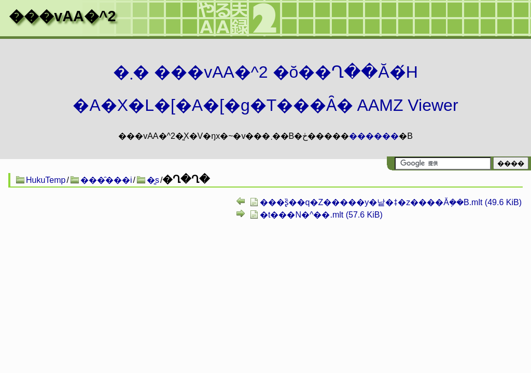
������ (374, 136)
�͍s (153, 180)
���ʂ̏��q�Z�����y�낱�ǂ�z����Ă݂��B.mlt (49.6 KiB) (391, 202)
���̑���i (106, 180)
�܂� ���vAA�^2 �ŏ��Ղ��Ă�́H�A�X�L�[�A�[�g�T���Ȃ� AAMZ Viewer (265, 88)
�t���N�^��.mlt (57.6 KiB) (321, 214)
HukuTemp (45, 180)
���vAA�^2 (62, 16)
